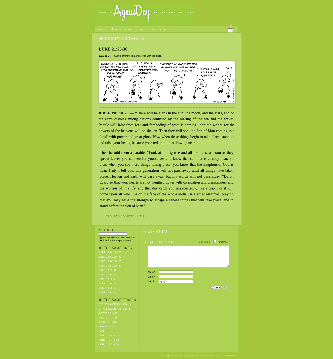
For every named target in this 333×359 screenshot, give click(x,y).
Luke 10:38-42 (107, 279)
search (128, 29)
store (151, 29)
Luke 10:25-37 (107, 270)
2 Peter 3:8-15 (108, 313)
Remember (222, 242)
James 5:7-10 (107, 331)
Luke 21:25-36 (113, 49)
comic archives (109, 29)
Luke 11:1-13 (107, 292)
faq (141, 29)
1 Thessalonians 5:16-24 (115, 304)
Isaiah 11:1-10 (108, 322)
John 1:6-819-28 (109, 335)
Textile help (204, 242)
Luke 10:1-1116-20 (110, 252)
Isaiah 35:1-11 (108, 326)
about (164, 29)
